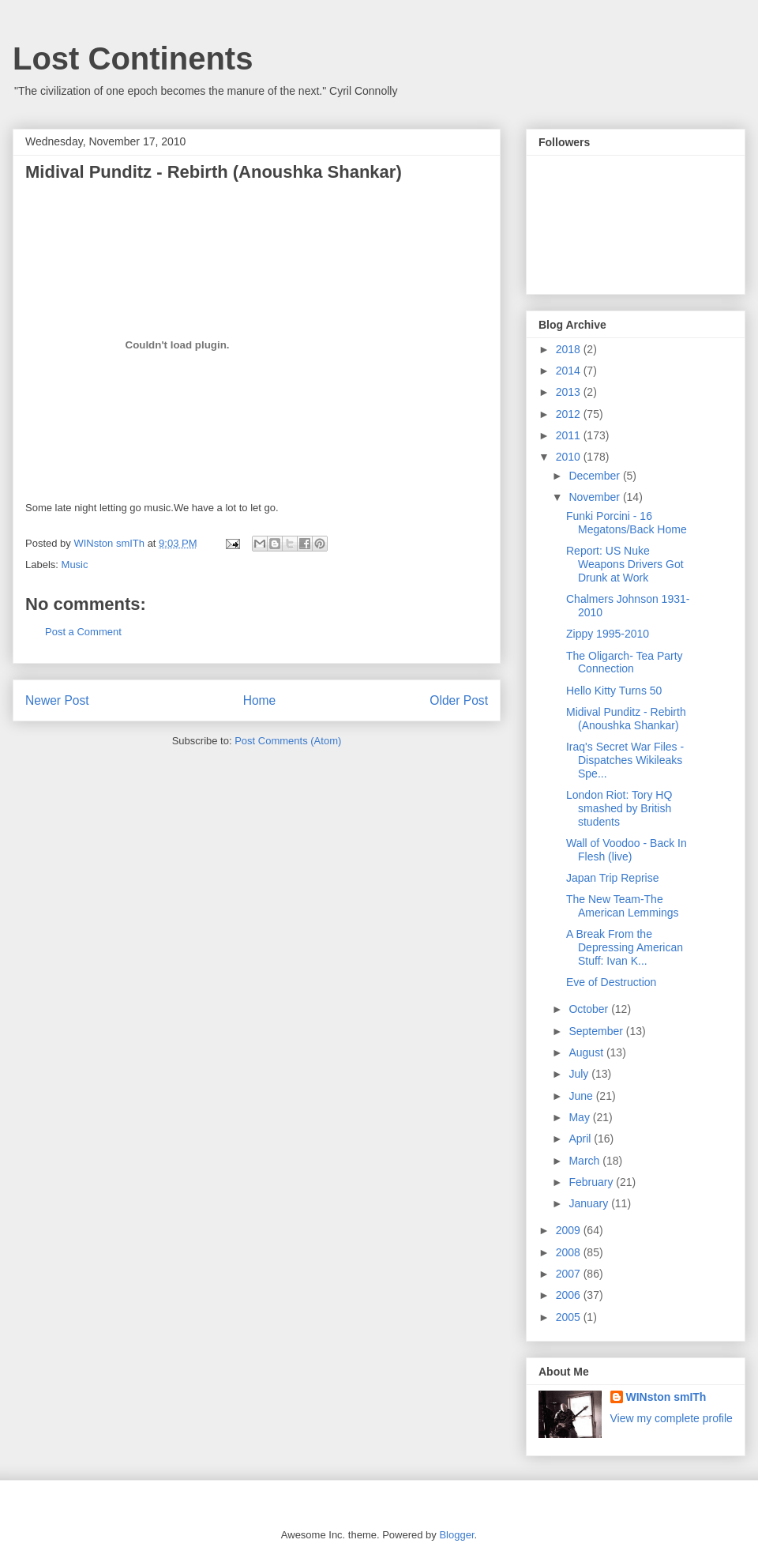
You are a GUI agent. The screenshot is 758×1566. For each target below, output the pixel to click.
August (587, 1052)
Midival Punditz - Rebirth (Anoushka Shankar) (626, 719)
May (580, 1117)
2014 (570, 370)
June (581, 1096)
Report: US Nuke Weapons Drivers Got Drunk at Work (625, 564)
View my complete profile (671, 1418)
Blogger (456, 1535)
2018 (570, 349)
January (589, 1203)
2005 (570, 1317)
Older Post (459, 700)
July (579, 1073)
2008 (570, 1252)
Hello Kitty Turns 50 (614, 690)
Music (75, 564)
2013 (570, 392)
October (589, 1009)
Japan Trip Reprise (612, 877)
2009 (570, 1230)
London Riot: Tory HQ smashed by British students (619, 808)
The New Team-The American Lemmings (622, 906)
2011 (570, 435)
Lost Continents (133, 58)
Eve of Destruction (611, 982)
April (581, 1138)
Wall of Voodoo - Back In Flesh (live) (626, 850)
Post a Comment (83, 632)
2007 (570, 1273)
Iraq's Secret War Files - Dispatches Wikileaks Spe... (625, 760)
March (585, 1160)
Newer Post (57, 700)
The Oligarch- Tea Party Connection (624, 662)
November (595, 497)
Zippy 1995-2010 (607, 633)
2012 (570, 414)
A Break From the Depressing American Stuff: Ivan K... (624, 947)
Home (259, 700)
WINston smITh (666, 1397)
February (592, 1182)
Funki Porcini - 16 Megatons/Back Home (626, 523)
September (596, 1031)
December (595, 475)
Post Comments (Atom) (288, 741)
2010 (570, 456)
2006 (570, 1295)
